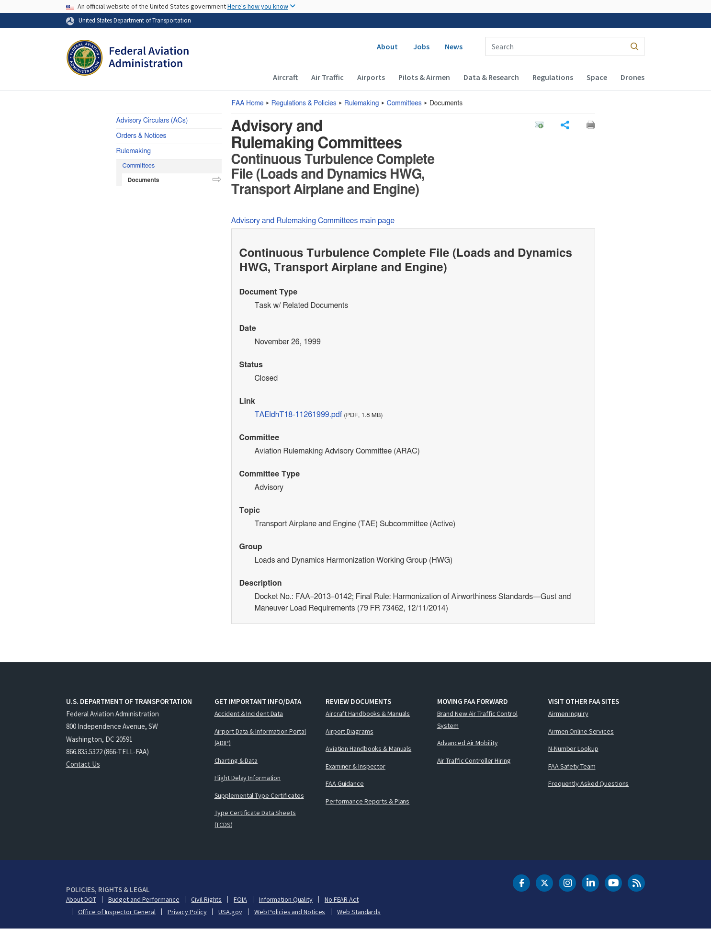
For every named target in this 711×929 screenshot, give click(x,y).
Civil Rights (206, 899)
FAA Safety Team (572, 766)
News (454, 46)
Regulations (552, 77)
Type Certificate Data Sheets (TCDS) (255, 818)
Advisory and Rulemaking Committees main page (313, 221)
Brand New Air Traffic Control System (477, 719)
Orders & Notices (141, 136)
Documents (143, 180)
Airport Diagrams (349, 731)
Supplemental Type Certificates (259, 795)
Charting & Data (236, 760)
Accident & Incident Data (248, 713)
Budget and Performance (144, 899)
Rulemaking (361, 103)
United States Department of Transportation (135, 20)
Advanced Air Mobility (467, 742)
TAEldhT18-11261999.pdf (298, 415)
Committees (404, 103)
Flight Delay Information (247, 777)
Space (597, 77)
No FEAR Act (342, 899)
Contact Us (83, 764)
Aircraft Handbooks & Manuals (368, 713)
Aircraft (285, 77)
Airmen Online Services (581, 731)
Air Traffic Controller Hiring (474, 760)
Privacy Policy (187, 911)
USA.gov (230, 911)
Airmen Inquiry (568, 713)
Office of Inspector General (117, 911)
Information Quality (286, 899)
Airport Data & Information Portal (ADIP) (260, 737)
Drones (632, 77)
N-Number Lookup (573, 748)
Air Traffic (327, 77)
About (387, 46)
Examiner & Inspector (355, 766)
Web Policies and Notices (290, 911)
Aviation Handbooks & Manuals (368, 748)
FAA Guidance (345, 783)
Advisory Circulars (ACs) (152, 120)
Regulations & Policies (304, 103)
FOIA (240, 899)
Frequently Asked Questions (588, 783)
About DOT (81, 899)
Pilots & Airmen (424, 77)
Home (248, 103)
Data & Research (491, 77)
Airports (371, 77)
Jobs (421, 46)
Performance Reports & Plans (367, 801)
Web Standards (359, 911)
